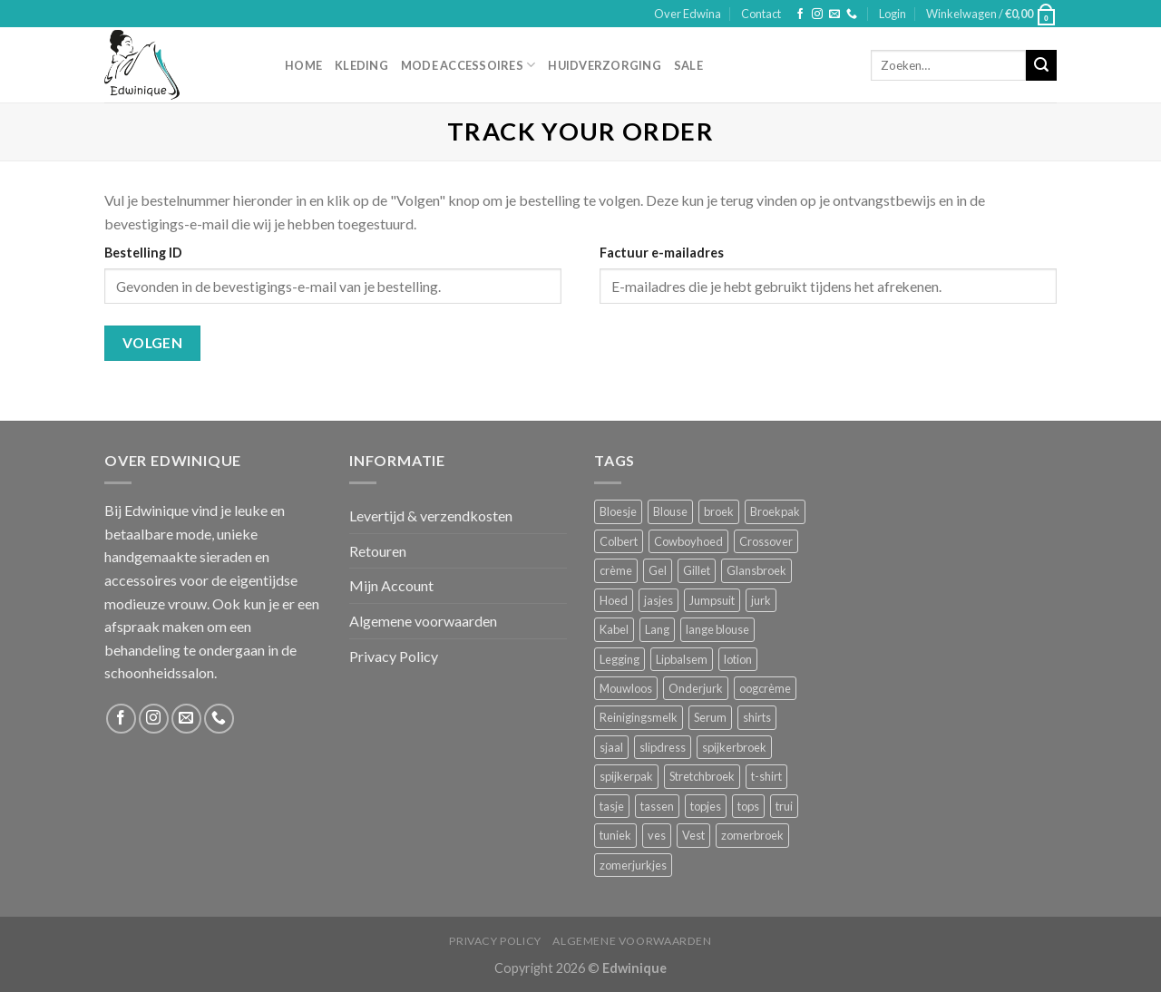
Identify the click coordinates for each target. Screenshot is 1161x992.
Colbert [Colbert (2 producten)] (619, 541)
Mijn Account (391, 585)
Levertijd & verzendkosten (430, 515)
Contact (761, 13)
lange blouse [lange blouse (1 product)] (717, 629)
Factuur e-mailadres (662, 252)
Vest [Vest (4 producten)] (693, 835)
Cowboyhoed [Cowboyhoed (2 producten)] (688, 541)
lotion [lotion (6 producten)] (738, 659)
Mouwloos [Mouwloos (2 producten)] (626, 688)
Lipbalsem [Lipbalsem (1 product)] (681, 659)
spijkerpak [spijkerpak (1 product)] (626, 776)
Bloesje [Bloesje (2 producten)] (618, 511)
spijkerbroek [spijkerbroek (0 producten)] (734, 747)
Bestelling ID (143, 252)
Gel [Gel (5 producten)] (658, 570)
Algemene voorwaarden (423, 620)
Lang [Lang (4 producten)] (657, 629)
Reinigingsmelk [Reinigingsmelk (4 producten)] (639, 717)
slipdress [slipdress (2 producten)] (662, 747)
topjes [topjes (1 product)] (705, 806)
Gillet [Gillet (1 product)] (696, 570)
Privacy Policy (393, 656)
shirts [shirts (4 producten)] (757, 717)
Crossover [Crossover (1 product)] (766, 541)
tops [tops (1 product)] (748, 806)
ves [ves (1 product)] (657, 835)
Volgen (152, 343)
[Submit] (1041, 65)
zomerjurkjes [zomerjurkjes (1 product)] (633, 865)
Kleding (361, 65)
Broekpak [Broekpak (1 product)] (775, 511)
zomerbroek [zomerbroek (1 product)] (752, 835)
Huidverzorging (604, 65)
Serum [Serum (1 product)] (710, 717)
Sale (688, 65)
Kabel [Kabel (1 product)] (614, 629)
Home (303, 65)
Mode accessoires (468, 64)
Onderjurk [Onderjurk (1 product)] (695, 688)
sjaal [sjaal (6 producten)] (611, 747)
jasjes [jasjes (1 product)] (658, 600)
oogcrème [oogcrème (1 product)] (765, 688)
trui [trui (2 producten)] (784, 806)
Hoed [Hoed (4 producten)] (614, 600)
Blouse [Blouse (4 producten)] (670, 511)
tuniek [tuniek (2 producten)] (615, 835)
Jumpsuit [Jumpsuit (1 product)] (712, 600)
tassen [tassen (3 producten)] (657, 806)
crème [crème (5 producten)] (616, 570)
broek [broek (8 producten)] (719, 511)
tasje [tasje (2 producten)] (612, 806)
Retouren (377, 550)
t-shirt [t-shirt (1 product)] (766, 776)
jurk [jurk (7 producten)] (761, 600)
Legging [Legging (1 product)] (619, 659)
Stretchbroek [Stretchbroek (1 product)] (702, 776)
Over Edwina (687, 13)
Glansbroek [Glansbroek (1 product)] (756, 570)
